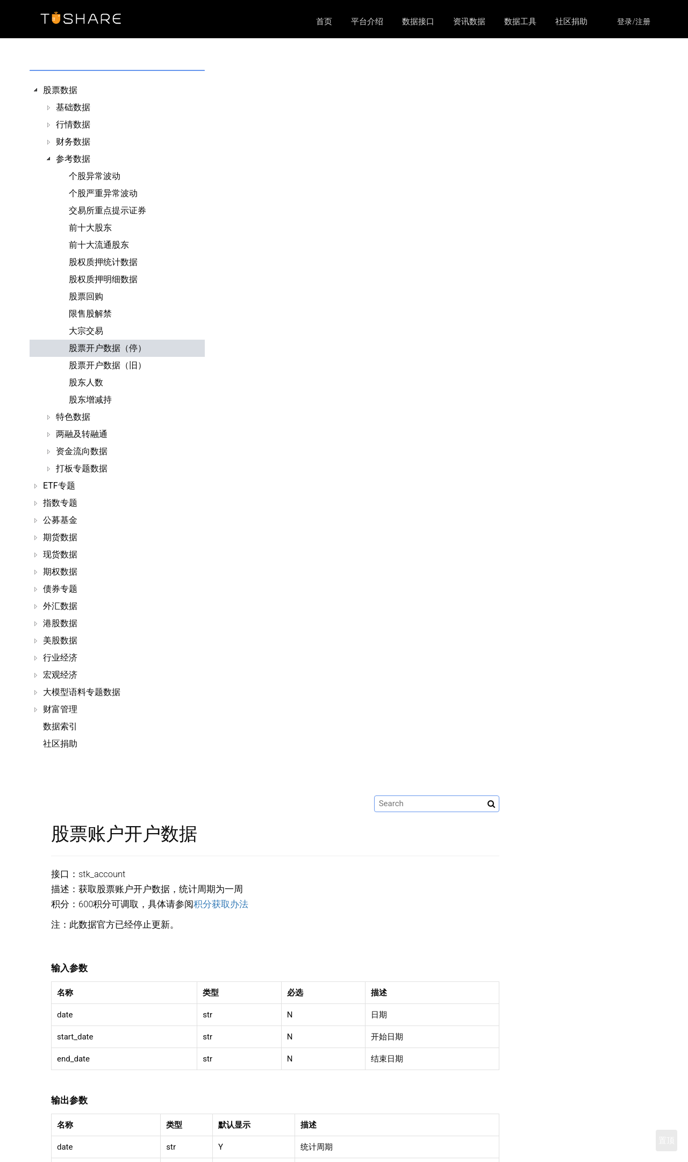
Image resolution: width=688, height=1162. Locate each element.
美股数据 (60, 640)
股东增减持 (90, 399)
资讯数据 (469, 21)
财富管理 (60, 709)
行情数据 (73, 124)
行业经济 (60, 657)
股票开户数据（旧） (107, 365)
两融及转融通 (82, 434)
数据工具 (520, 21)
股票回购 (86, 296)
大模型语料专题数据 (81, 692)
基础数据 (73, 107)
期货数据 (60, 537)
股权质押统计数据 (103, 262)
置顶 (666, 1140)
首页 (324, 21)
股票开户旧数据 (461, 976)
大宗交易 (86, 331)
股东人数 (86, 382)
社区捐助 (571, 21)
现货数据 (60, 554)
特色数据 (73, 417)
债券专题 (60, 589)
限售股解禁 (90, 314)
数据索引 (60, 726)
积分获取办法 (378, 179)
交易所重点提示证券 (107, 210)
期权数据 (60, 571)
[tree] (108, 417)
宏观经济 (60, 675)
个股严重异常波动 (103, 193)
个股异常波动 (94, 176)
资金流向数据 (82, 451)
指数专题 (60, 503)
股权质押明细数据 (103, 279)
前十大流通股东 (99, 245)
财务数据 (73, 142)
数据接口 (418, 21)
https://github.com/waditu (526, 1149)
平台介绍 (367, 21)
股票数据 (60, 90)
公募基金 (60, 520)
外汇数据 (60, 606)
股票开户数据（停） (107, 348)
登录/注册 (633, 21)
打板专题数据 (82, 468)
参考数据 (73, 159)
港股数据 (60, 623)
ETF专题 (59, 485)
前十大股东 (90, 228)
